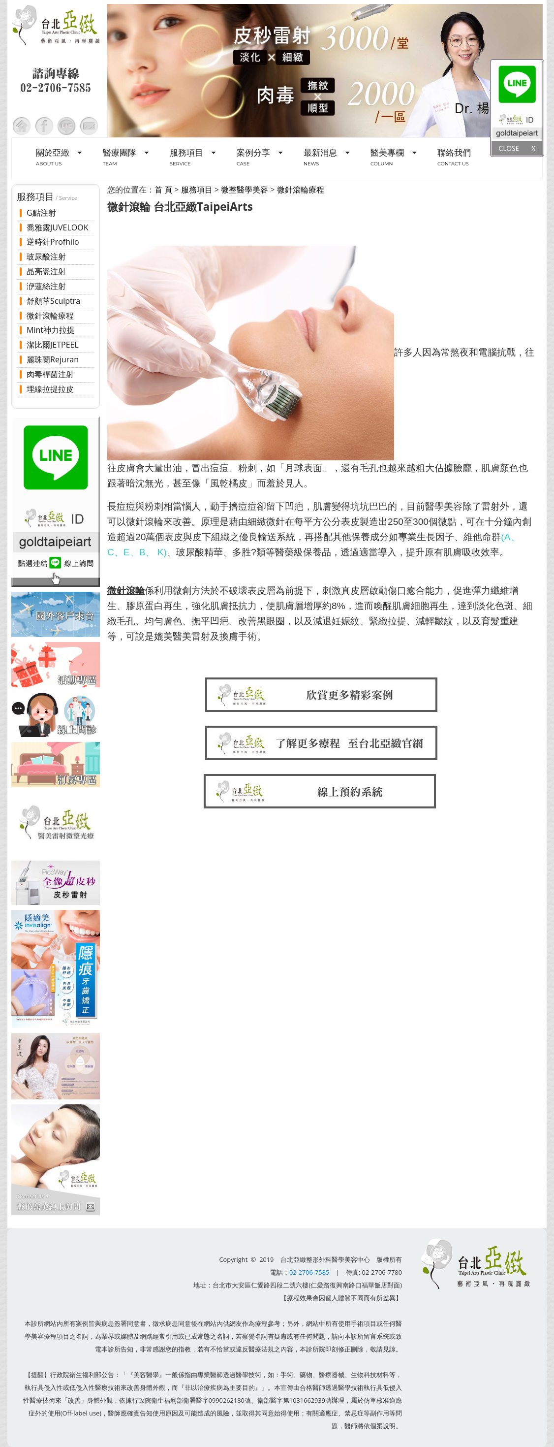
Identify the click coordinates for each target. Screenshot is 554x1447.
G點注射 (41, 212)
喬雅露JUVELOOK (57, 227)
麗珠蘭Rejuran (53, 359)
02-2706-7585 (309, 1272)
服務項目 (197, 189)
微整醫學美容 (244, 189)
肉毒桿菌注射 (50, 374)
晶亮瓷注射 (46, 271)
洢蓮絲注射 (46, 286)
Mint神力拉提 (51, 329)
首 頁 (163, 189)
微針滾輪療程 (50, 315)
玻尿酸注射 (46, 256)
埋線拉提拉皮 (50, 389)
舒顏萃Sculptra (53, 300)
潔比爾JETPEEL (53, 344)
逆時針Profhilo (53, 241)
